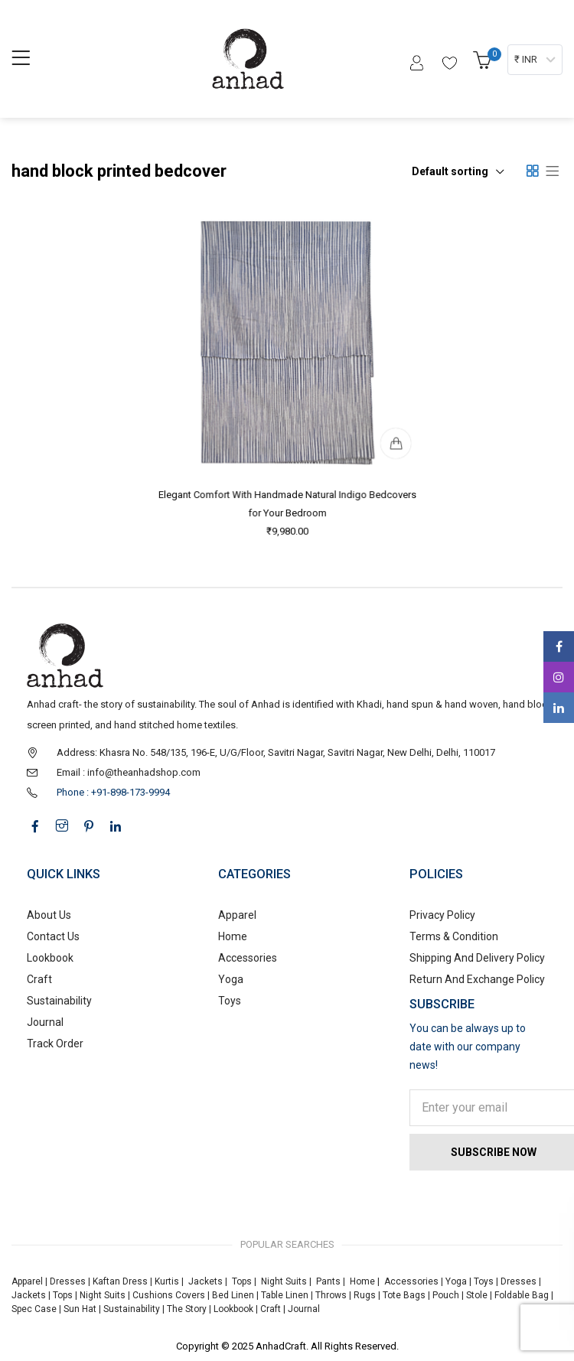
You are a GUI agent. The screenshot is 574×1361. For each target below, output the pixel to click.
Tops (242, 1281)
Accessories (247, 958)
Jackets (205, 1281)
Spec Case (34, 1309)
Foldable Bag (521, 1295)
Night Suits (284, 1281)
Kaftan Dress (120, 1281)
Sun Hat (80, 1309)
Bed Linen (233, 1295)
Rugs (365, 1295)
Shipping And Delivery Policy (477, 958)
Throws (331, 1295)
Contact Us (53, 936)
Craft (39, 979)
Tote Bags (404, 1295)
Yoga (230, 979)
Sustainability (59, 1001)
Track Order (55, 1043)
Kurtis (167, 1281)
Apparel (237, 915)
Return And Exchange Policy (477, 979)
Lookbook (50, 958)
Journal (45, 1022)
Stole (477, 1295)
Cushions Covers (168, 1295)
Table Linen (284, 1295)
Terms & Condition (453, 936)
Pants (328, 1281)
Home (232, 936)
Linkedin (558, 707)
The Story (186, 1309)
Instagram (558, 677)
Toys (229, 1001)
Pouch (445, 1295)
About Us (49, 915)
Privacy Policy (442, 915)
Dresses (68, 1281)
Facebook (559, 646)
